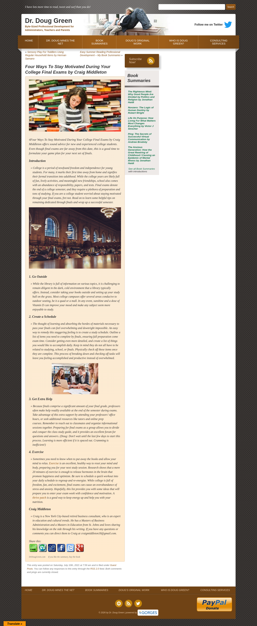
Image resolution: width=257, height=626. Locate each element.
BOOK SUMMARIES (99, 42)
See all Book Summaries (141, 168)
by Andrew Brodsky (139, 138)
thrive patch (39, 497)
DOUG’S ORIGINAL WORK (138, 42)
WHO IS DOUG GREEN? (178, 42)
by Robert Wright (140, 110)
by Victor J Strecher (142, 123)
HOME (28, 42)
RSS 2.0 (94, 568)
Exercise (54, 463)
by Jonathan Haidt (141, 97)
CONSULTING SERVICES (218, 42)
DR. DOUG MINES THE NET (60, 42)
